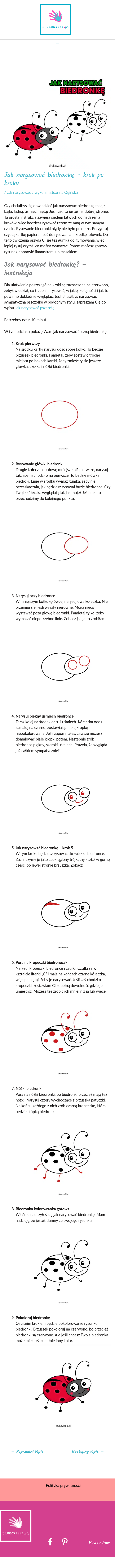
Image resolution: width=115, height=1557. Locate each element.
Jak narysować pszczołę (34, 307)
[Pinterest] (64, 1541)
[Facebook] (50, 1541)
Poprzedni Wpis (27, 1451)
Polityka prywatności (63, 1485)
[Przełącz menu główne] (57, 45)
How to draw (99, 1542)
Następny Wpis (88, 1451)
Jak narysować (19, 192)
